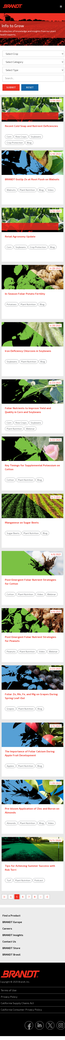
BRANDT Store (11, 947)
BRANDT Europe (12, 921)
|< (4, 896)
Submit (11, 87)
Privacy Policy (9, 996)
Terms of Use (8, 990)
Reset (30, 87)
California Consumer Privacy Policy (21, 1009)
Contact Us (9, 941)
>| (47, 896)
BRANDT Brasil (11, 954)
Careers (7, 928)
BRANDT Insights (12, 934)
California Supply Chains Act (17, 1003)
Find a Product (11, 915)
